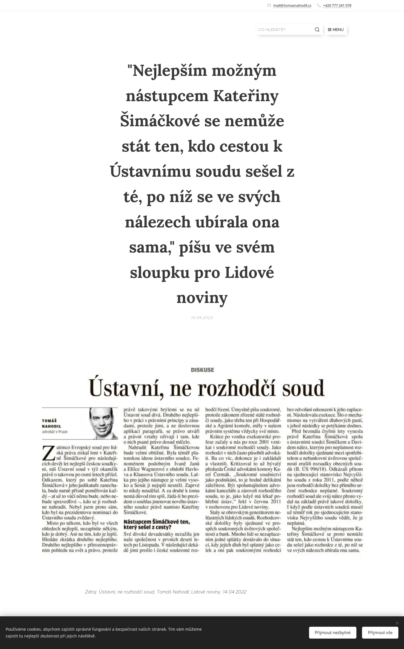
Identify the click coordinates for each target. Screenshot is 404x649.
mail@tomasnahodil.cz (292, 5)
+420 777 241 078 (337, 5)
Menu (336, 29)
